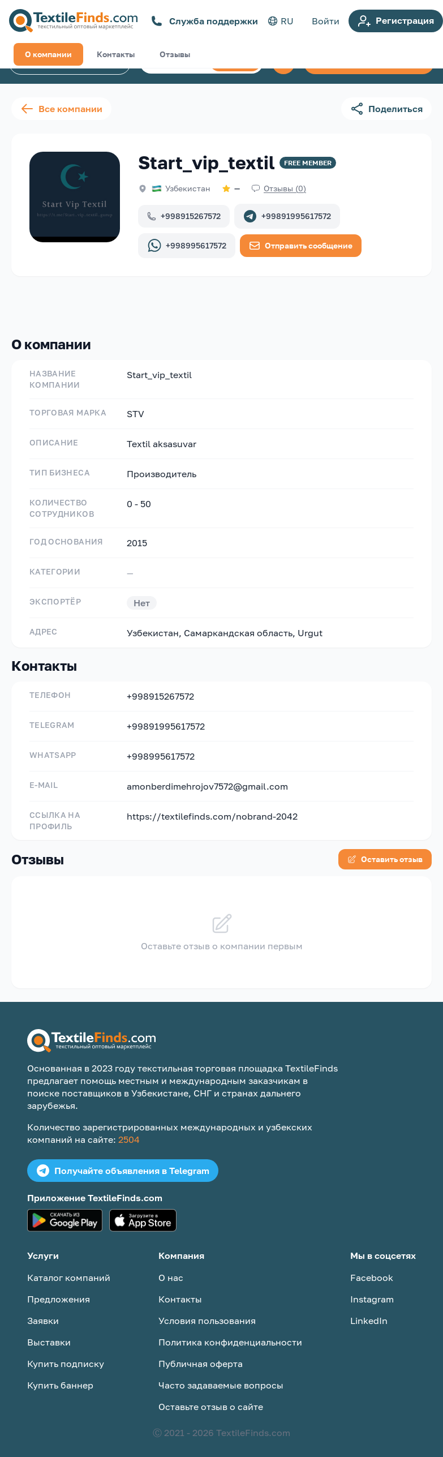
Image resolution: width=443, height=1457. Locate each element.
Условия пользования (207, 1311)
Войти (325, 21)
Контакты (116, 303)
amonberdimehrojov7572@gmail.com (207, 777)
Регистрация (396, 21)
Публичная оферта (200, 1354)
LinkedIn (369, 1311)
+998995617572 (186, 245)
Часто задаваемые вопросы (220, 1376)
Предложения (58, 1290)
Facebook (371, 1268)
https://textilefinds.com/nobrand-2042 (212, 807)
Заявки (43, 1311)
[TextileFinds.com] (73, 21)
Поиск (235, 62)
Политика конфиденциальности (230, 1333)
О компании (48, 303)
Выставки (49, 1333)
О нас (170, 1268)
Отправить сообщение (300, 245)
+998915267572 (184, 216)
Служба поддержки (204, 21)
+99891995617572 (287, 216)
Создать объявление (369, 63)
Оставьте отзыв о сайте (210, 1397)
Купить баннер (60, 1376)
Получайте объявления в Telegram (122, 1161)
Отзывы (175, 303)
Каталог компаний (70, 63)
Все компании (61, 108)
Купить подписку (65, 1354)
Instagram (372, 1290)
